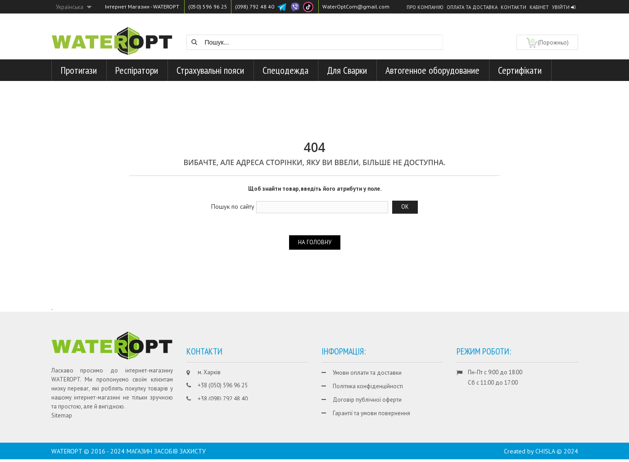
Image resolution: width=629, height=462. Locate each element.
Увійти (563, 7)
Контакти (513, 7)
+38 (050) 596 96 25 (223, 385)
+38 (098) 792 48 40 (223, 399)
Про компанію (425, 7)
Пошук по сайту (232, 206)
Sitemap (61, 415)
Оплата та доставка (472, 7)
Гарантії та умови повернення (371, 413)
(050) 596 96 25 (207, 6)
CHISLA (545, 454)
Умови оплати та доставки (367, 373)
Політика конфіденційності (368, 386)
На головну (314, 242)
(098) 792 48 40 (254, 6)
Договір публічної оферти (367, 400)
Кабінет (539, 7)
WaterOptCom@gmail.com (355, 6)
